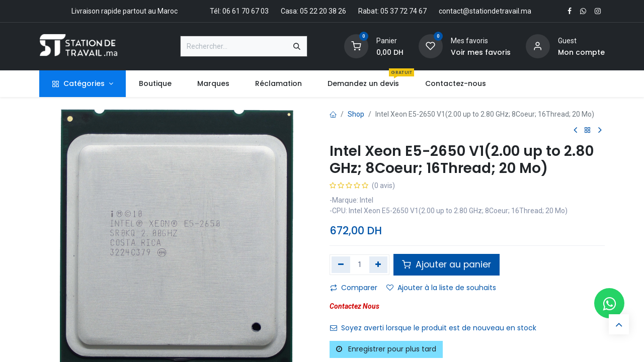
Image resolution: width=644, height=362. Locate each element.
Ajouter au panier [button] (446, 264)
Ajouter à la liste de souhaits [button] (441, 288)
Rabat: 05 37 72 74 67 (392, 11)
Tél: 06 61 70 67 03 (239, 11)
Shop (356, 114)
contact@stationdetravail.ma (485, 11)
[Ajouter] (378, 264)
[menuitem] (155, 83)
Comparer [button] (353, 288)
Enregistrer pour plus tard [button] (386, 349)
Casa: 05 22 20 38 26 (313, 11)
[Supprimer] (341, 264)
